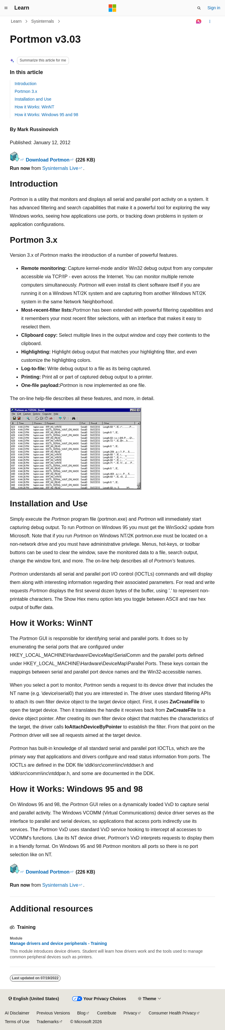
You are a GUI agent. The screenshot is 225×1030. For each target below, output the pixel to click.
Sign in (213, 7)
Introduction (25, 83)
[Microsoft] (112, 8)
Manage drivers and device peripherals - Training (58, 943)
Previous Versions (53, 1013)
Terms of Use (17, 1021)
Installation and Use (33, 99)
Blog (81, 1013)
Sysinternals (42, 21)
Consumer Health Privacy (172, 1013)
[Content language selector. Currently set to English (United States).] (33, 999)
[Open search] (199, 8)
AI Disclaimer (17, 1013)
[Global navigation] (6, 8)
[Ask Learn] (199, 21)
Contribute (106, 1013)
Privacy (130, 1013)
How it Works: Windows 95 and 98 (46, 114)
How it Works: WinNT (34, 106)
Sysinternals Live (60, 168)
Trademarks (47, 1021)
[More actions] (210, 21)
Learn (16, 21)
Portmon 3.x (26, 91)
